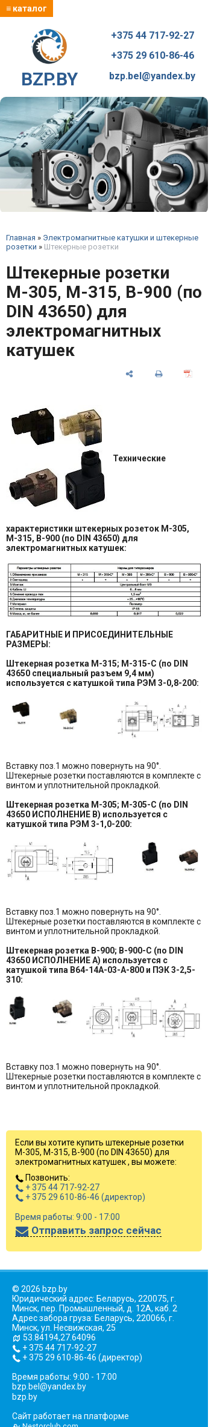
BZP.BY (49, 59)
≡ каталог (26, 8)
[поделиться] (129, 373)
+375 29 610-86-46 (152, 55)
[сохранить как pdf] (188, 373)
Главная (21, 237)
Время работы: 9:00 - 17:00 (67, 1217)
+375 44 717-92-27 (152, 35)
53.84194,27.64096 (59, 1337)
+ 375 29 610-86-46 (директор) (80, 1197)
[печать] (158, 373)
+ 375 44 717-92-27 (57, 1187)
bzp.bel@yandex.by (152, 76)
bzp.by (24, 1397)
